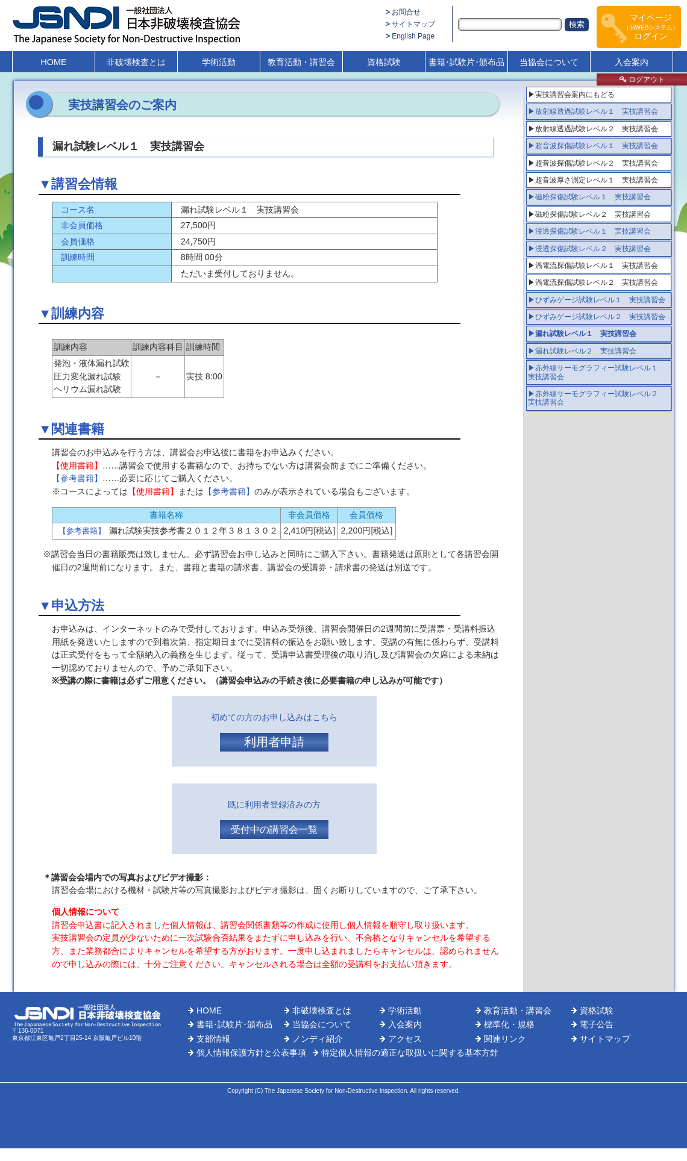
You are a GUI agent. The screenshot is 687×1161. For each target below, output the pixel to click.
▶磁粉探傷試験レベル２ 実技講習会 (589, 214)
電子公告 (596, 1024)
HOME (53, 62)
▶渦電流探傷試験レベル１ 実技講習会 (593, 265)
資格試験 (384, 62)
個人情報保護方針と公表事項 (251, 1052)
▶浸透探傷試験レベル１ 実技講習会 (589, 231)
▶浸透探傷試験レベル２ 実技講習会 (589, 248)
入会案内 (631, 62)
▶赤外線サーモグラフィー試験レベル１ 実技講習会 (596, 372)
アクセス (405, 1039)
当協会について (549, 62)
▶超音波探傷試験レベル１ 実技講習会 (593, 146)
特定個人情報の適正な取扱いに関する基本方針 (409, 1052)
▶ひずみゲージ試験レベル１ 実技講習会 (596, 300)
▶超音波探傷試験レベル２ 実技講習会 (593, 163)
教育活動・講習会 (301, 62)
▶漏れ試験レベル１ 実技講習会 (582, 333)
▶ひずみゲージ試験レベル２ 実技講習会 (596, 317)
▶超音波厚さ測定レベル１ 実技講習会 (593, 180)
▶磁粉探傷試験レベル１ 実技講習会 (589, 197)
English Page (413, 36)
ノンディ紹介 (317, 1039)
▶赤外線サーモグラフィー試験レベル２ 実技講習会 (596, 398)
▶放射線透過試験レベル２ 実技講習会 (593, 129)
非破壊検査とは (136, 62)
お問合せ (406, 12)
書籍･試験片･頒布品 (466, 62)
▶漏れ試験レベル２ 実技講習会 (582, 351)
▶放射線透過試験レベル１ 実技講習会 (593, 111)
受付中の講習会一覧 (274, 829)
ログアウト (642, 79)
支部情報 (213, 1039)
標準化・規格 (509, 1024)
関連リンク (505, 1039)
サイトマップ (413, 24)
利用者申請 (274, 742)
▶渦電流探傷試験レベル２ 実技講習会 (593, 282)
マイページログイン (651, 27)
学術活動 (219, 62)
